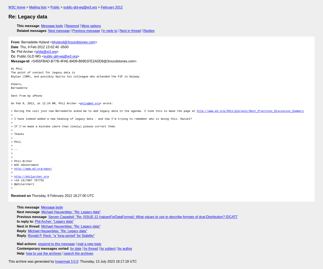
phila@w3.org (46, 52)
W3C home (16, 7)
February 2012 (112, 7)
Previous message (86, 31)
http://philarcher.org (31, 177)
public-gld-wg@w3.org (80, 7)
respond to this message (56, 244)
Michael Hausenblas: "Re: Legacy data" (71, 212)
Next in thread (130, 31)
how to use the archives (44, 253)
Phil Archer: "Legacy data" (54, 221)
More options (91, 26)
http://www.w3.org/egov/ (33, 169)
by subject (108, 248)
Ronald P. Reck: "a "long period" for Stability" (61, 235)
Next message (59, 31)
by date (75, 248)
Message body (52, 26)
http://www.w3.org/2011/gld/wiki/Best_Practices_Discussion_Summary (250, 111)
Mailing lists (38, 7)
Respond (72, 26)
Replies (149, 31)
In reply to (109, 31)
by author (125, 248)
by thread (91, 248)
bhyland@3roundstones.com (73, 42)
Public (55, 7)
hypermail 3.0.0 (66, 261)
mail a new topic (89, 244)
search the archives (78, 253)
